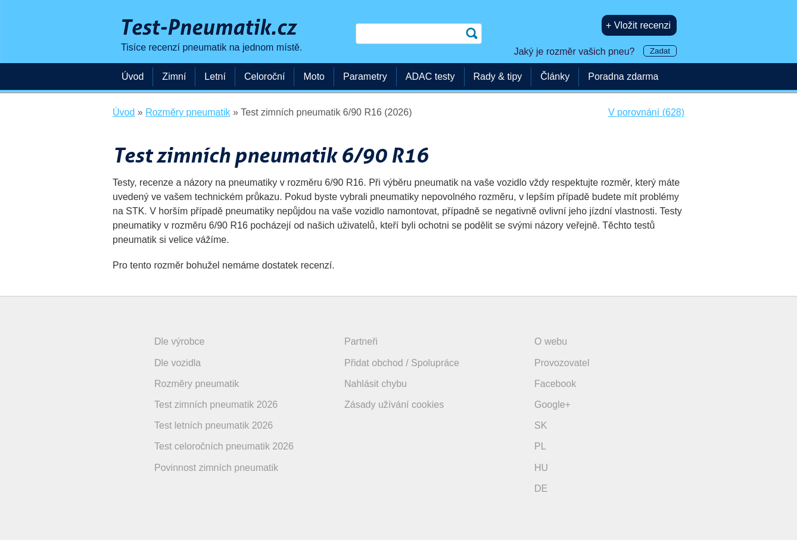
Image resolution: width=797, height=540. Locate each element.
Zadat (660, 50)
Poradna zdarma (623, 76)
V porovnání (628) (646, 112)
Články (554, 76)
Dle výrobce (179, 341)
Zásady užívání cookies (394, 404)
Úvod (133, 76)
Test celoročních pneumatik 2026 (224, 446)
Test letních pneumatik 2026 (213, 425)
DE (540, 488)
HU (541, 468)
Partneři (361, 341)
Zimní (174, 76)
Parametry (365, 76)
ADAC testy (430, 76)
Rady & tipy (498, 76)
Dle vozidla (177, 363)
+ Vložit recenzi (638, 25)
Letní (215, 76)
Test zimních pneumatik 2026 (216, 404)
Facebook (555, 384)
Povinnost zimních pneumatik (216, 468)
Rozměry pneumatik (196, 384)
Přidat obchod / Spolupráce (401, 363)
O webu (550, 341)
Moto (314, 76)
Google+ (552, 404)
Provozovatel (562, 363)
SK (540, 425)
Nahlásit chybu (375, 384)
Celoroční (264, 76)
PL (540, 446)
